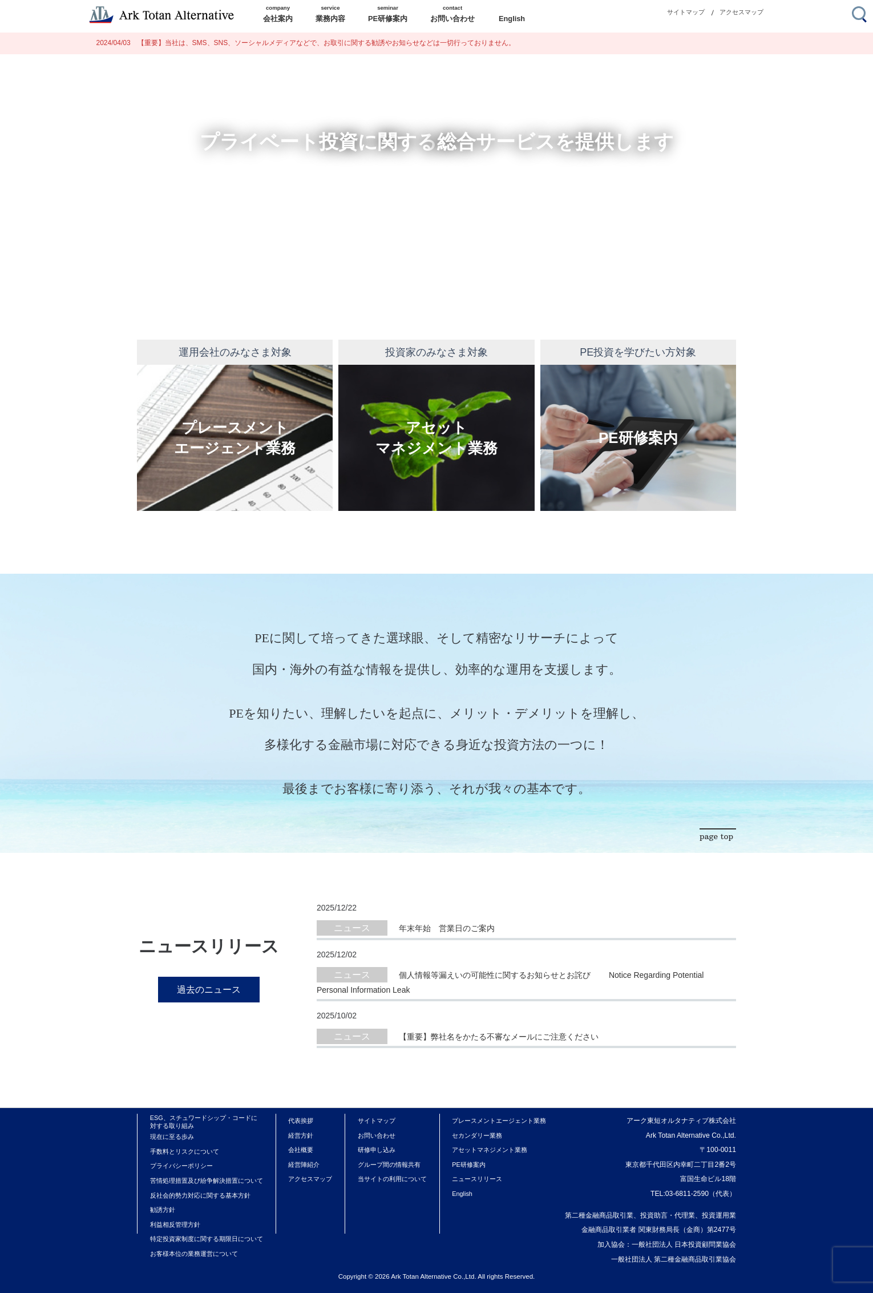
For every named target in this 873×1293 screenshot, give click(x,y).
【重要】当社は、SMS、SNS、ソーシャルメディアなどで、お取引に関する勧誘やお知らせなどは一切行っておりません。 (306, 43)
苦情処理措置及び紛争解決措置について (206, 1180)
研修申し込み (376, 1149)
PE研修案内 (469, 1164)
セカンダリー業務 (477, 1135)
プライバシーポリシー (181, 1165)
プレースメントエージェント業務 (499, 1120)
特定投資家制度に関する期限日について (206, 1238)
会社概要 (300, 1149)
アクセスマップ (741, 12)
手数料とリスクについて (184, 1151)
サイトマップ (686, 12)
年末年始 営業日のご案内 (447, 928)
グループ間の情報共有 (389, 1164)
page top (716, 836)
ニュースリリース (477, 1178)
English (462, 1193)
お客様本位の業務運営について (194, 1253)
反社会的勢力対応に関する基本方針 (200, 1195)
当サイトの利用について (392, 1178)
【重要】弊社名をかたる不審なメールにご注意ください (499, 1036)
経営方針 (300, 1135)
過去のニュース (209, 989)
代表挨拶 (300, 1120)
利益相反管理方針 (175, 1224)
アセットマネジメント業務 (489, 1149)
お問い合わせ (376, 1135)
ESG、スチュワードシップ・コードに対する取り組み (203, 1121)
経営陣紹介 (304, 1164)
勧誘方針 (162, 1209)
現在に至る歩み (172, 1136)
